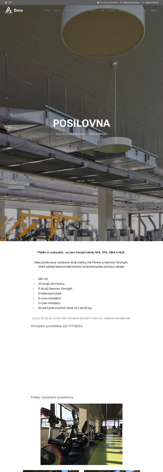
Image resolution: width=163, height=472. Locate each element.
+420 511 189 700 (151, 2)
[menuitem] (42, 10)
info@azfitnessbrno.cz (131, 2)
